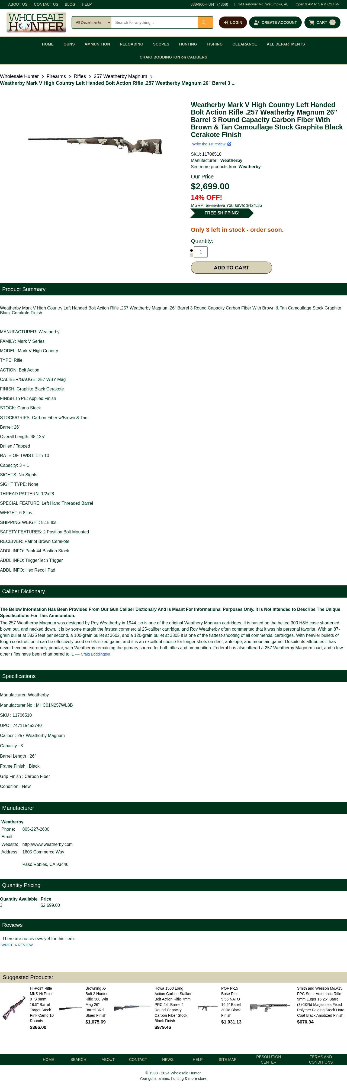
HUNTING (188, 44)
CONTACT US (46, 4)
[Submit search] (205, 22)
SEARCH (78, 1059)
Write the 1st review (211, 144)
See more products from (226, 166)
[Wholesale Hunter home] (36, 22)
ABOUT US (17, 4)
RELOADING (131, 44)
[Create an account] (275, 22)
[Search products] (154, 22)
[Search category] (91, 22)
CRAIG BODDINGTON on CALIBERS (173, 57)
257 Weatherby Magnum (120, 76)
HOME (48, 44)
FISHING (215, 44)
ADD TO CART (231, 267)
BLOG (70, 4)
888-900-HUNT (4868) (209, 4)
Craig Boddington (95, 654)
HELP (87, 4)
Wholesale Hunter (19, 76)
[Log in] (233, 22)
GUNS (69, 44)
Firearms (56, 76)
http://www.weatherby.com (48, 844)
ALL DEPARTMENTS (286, 44)
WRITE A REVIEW (17, 945)
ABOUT (108, 1059)
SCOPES (161, 44)
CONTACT (138, 1059)
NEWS (168, 1059)
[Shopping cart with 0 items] (322, 22)
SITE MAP (227, 1059)
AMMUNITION (97, 44)
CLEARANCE (245, 44)
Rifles (80, 76)
